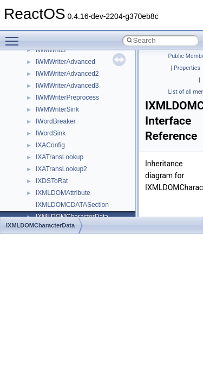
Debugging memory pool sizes (62, 78)
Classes (30, 209)
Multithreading (38, 126)
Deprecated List (41, 174)
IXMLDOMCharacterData (40, 225)
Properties (187, 68)
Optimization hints (44, 138)
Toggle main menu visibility (14, 36)
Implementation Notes (50, 150)
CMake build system (47, 54)
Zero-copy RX (38, 102)
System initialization (46, 114)
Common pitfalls (41, 66)
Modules (30, 186)
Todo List (31, 162)
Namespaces (37, 198)
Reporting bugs (40, 90)
